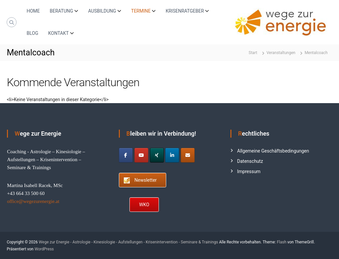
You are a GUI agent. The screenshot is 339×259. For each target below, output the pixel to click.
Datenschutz (250, 161)
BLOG (32, 33)
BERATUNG (61, 11)
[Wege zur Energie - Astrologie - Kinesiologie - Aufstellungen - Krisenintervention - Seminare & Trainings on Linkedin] (172, 155)
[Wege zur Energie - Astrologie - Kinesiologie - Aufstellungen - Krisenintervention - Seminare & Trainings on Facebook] (126, 155)
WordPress (44, 249)
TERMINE (141, 11)
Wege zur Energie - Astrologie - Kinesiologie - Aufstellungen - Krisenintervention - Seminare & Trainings (128, 242)
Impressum (248, 171)
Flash (281, 242)
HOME (33, 11)
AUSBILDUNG (102, 11)
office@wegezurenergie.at (33, 201)
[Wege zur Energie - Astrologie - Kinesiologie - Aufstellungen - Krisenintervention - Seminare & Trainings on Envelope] (188, 155)
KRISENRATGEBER (185, 11)
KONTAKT (58, 33)
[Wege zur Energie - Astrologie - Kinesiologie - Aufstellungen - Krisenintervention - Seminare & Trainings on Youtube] (141, 155)
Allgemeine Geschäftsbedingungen (273, 151)
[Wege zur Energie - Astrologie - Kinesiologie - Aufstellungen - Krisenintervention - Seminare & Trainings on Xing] (157, 155)
